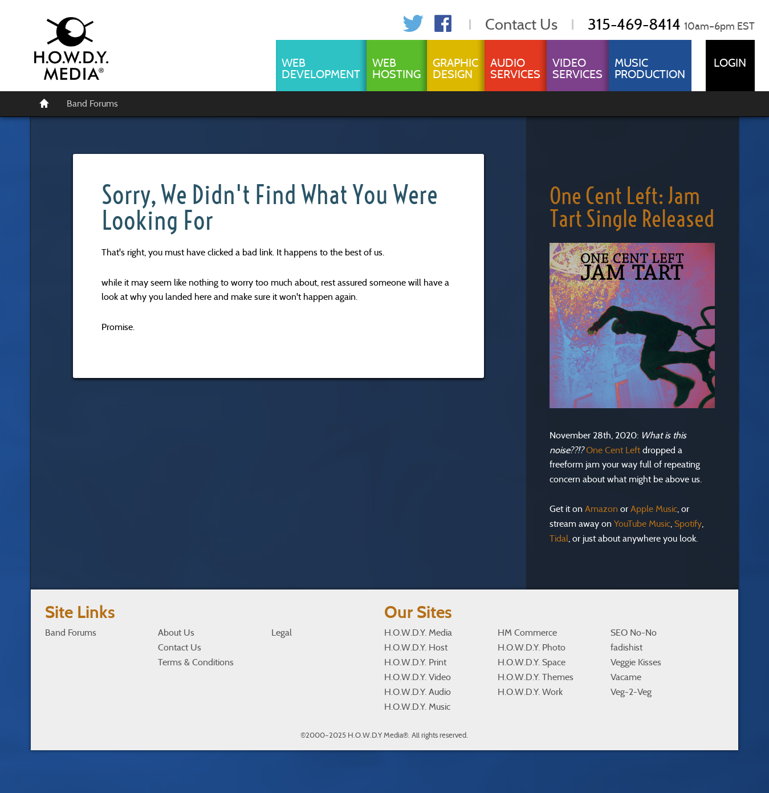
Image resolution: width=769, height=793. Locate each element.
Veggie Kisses (636, 662)
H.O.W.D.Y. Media (418, 632)
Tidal (559, 538)
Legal (281, 632)
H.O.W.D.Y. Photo (531, 647)
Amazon (601, 508)
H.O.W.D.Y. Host (415, 647)
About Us (176, 632)
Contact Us (521, 24)
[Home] (44, 103)
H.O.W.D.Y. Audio (417, 691)
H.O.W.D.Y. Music (417, 706)
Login (730, 63)
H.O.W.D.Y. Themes (535, 677)
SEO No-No (634, 632)
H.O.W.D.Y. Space (531, 662)
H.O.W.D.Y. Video (417, 677)
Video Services (577, 68)
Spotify (688, 523)
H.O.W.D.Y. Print (415, 662)
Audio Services (515, 68)
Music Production (650, 68)
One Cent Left (613, 450)
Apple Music (653, 508)
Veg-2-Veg (631, 691)
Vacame (626, 677)
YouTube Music (642, 523)
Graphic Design (455, 68)
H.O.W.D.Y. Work (530, 691)
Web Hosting (396, 68)
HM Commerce (527, 632)
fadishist (626, 647)
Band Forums (92, 103)
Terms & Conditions (196, 662)
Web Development (321, 68)
